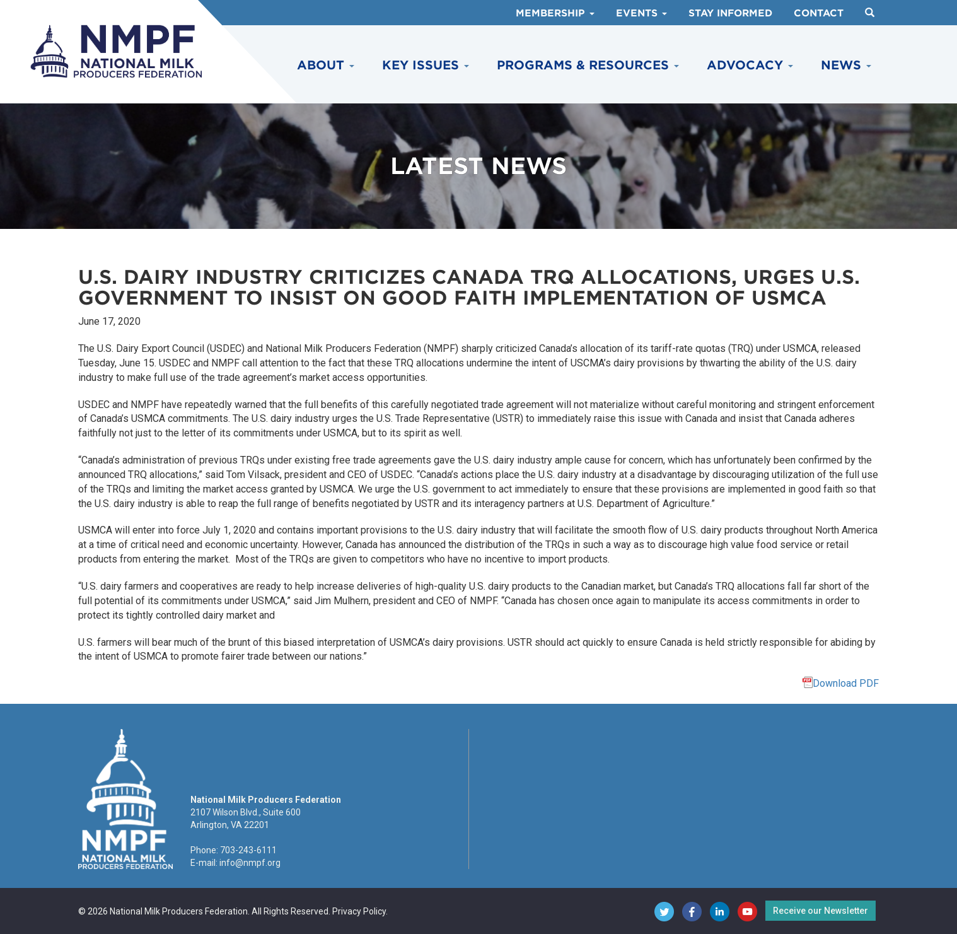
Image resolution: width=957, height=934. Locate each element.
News (846, 65)
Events (641, 13)
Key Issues (425, 65)
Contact (819, 13)
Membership (555, 13)
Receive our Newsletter (820, 911)
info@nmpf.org (250, 863)
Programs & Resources (588, 65)
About (325, 65)
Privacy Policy (359, 911)
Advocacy (750, 65)
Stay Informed (730, 13)
